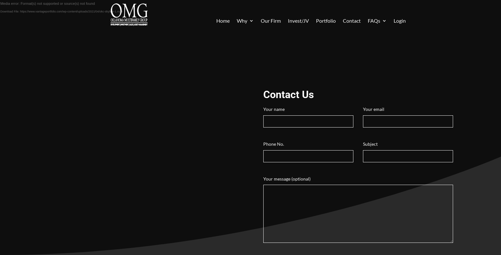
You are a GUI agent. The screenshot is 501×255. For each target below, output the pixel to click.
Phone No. (308, 150)
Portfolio (326, 21)
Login (400, 21)
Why (242, 21)
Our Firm (271, 21)
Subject (408, 150)
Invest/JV (298, 21)
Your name (308, 115)
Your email (408, 115)
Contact (352, 21)
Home (223, 21)
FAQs (374, 21)
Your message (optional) (358, 210)
